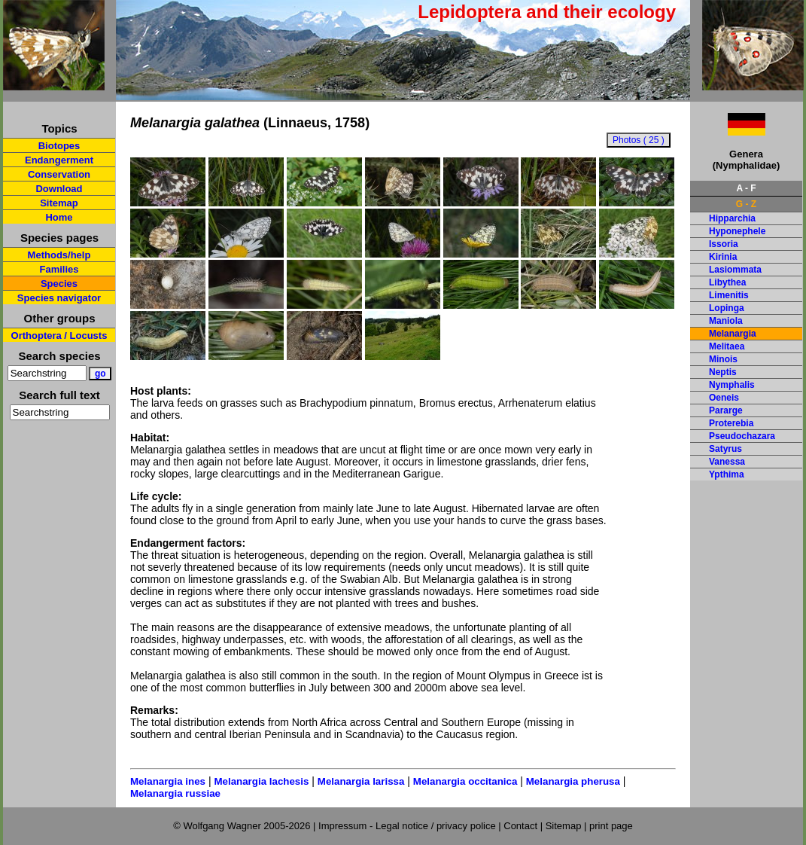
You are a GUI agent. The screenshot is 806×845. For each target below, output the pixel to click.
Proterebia (731, 423)
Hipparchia (732, 218)
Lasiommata (735, 269)
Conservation (59, 174)
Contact (520, 825)
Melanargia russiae (175, 793)
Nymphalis (732, 385)
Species (59, 283)
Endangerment (59, 160)
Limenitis (729, 295)
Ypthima (726, 474)
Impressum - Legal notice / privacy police (408, 825)
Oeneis (724, 397)
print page (611, 825)
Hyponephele (737, 231)
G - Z (746, 204)
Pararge (726, 410)
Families (58, 269)
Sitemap (59, 203)
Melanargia (732, 333)
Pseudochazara (742, 436)
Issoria (723, 244)
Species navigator (59, 298)
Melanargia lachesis (261, 781)
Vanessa (727, 461)
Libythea (727, 282)
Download (58, 188)
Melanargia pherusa (573, 781)
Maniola (726, 321)
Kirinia (723, 257)
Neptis (723, 372)
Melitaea (726, 346)
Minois (723, 359)
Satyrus (725, 449)
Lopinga (726, 308)
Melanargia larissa (361, 781)
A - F (746, 188)
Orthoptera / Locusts (59, 335)
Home (58, 217)
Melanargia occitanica (465, 781)
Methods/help (59, 255)
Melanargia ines (167, 781)
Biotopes (59, 145)
